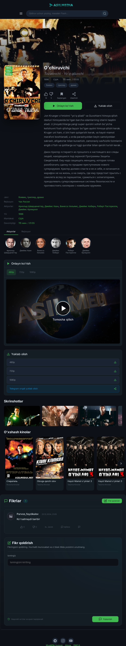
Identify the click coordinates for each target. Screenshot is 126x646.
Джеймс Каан (52, 206)
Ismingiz (12, 555)
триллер (61, 85)
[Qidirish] (105, 13)
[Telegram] (55, 641)
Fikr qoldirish (112, 500)
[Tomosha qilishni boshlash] (63, 311)
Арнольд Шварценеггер (31, 206)
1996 (46, 79)
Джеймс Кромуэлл (28, 209)
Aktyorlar (11, 231)
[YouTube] (71, 641)
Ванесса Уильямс (69, 206)
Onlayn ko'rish (63, 105)
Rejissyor (26, 231)
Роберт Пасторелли (107, 206)
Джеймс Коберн (87, 206)
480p (11, 272)
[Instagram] (63, 641)
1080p (33, 272)
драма (73, 85)
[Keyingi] (121, 463)
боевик (49, 85)
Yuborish (105, 619)
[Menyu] (21, 13)
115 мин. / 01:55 (71, 79)
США (55, 79)
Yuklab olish (103, 105)
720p (21, 272)
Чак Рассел (24, 201)
